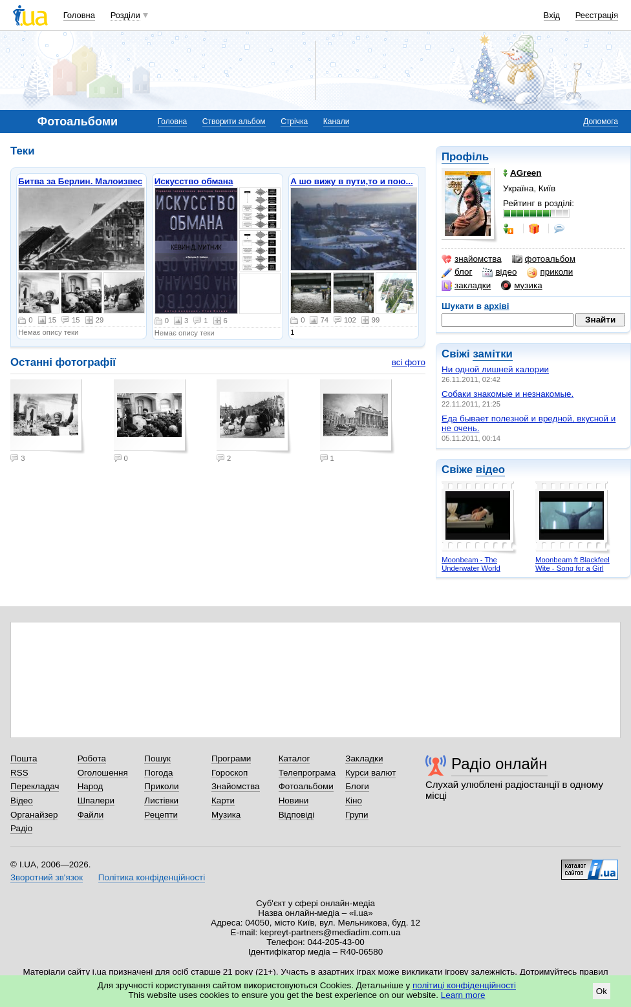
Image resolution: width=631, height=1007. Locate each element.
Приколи (161, 786)
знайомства (472, 259)
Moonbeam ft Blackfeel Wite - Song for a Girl (572, 564)
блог (457, 272)
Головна (79, 15)
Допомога (600, 121)
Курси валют (370, 773)
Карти (223, 800)
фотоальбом (543, 259)
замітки (493, 354)
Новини (294, 800)
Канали (336, 121)
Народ (90, 786)
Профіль (465, 157)
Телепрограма (307, 773)
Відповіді (297, 815)
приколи (550, 272)
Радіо (21, 828)
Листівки (161, 800)
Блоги (357, 786)
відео (499, 272)
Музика (226, 815)
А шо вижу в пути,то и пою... (351, 181)
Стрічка (294, 121)
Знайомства (235, 786)
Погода (158, 773)
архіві (496, 306)
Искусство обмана (194, 181)
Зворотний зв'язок (46, 877)
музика (521, 286)
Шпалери (96, 800)
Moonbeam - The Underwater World (471, 564)
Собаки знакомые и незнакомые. (507, 394)
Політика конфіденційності (151, 877)
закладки (466, 286)
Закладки (364, 758)
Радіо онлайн (499, 763)
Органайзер (34, 815)
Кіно (353, 800)
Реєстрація (596, 15)
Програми (231, 758)
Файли (91, 815)
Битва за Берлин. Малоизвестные (91, 181)
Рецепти (161, 815)
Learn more (463, 995)
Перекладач (34, 786)
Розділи (125, 15)
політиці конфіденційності (464, 985)
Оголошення (103, 773)
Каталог (294, 758)
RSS (19, 773)
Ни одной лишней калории (495, 369)
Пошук (157, 758)
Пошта (23, 758)
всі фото (408, 362)
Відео (21, 800)
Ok (601, 991)
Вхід (552, 15)
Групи (356, 815)
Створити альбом (234, 121)
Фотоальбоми (306, 786)
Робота (92, 758)
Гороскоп (229, 773)
